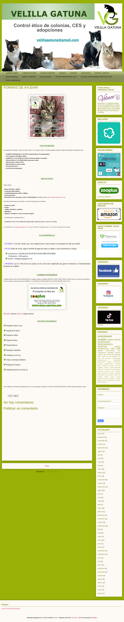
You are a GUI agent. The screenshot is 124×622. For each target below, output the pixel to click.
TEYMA (106, 367)
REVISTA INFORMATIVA (13, 80)
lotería (106, 378)
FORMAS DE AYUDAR (29, 73)
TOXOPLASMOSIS (115, 367)
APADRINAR (105, 336)
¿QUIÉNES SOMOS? (12, 73)
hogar (112, 376)
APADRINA (62, 73)
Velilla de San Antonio (104, 369)
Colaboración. (102, 352)
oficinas (105, 380)
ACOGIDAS (73, 73)
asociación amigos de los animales (109, 371)
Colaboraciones (102, 360)
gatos (107, 374)
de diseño (111, 373)
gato (105, 354)
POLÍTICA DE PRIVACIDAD (11, 608)
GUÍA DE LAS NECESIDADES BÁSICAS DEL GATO (96, 77)
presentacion (111, 380)
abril (99, 465)
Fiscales (109, 362)
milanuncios (112, 378)
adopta (110, 340)
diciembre (101, 437)
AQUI (18, 314)
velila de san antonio (109, 356)
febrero (100, 473)
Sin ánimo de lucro (114, 365)
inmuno (118, 376)
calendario (110, 352)
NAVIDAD (117, 364)
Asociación (108, 358)
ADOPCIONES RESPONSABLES (105, 343)
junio (99, 458)
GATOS (117, 340)
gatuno (111, 374)
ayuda (99, 373)
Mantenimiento (109, 364)
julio (99, 455)
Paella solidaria (102, 365)
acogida (102, 339)
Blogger (94, 617)
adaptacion (117, 369)
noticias (100, 380)
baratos (104, 373)
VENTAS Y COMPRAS (29, 77)
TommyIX (75, 617)
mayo (99, 462)
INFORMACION (103, 349)
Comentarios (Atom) (51, 471)
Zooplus (7, 314)
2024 (99, 358)
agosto (100, 451)
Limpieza (100, 364)
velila (99, 382)
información (110, 354)
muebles (118, 378)
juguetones (101, 378)
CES (119, 350)
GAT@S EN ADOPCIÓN (47, 73)
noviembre (101, 441)
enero (100, 476)
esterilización (101, 374)
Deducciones (101, 362)
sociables (117, 380)
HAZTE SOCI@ (85, 73)
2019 (119, 356)
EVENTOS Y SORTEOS (102, 73)
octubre (100, 444)
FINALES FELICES (45, 77)
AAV (103, 358)
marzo (100, 433)
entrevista (117, 373)
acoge (112, 369)
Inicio (47, 466)
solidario (117, 347)
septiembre (101, 448)
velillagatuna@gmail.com (57, 197)
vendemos (104, 382)
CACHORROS (116, 358)
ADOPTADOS (110, 350)
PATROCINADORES (12, 77)
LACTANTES (116, 362)
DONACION (117, 360)
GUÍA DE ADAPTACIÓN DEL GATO (66, 77)
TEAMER (100, 367)
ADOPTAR (102, 347)
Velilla (113, 349)
